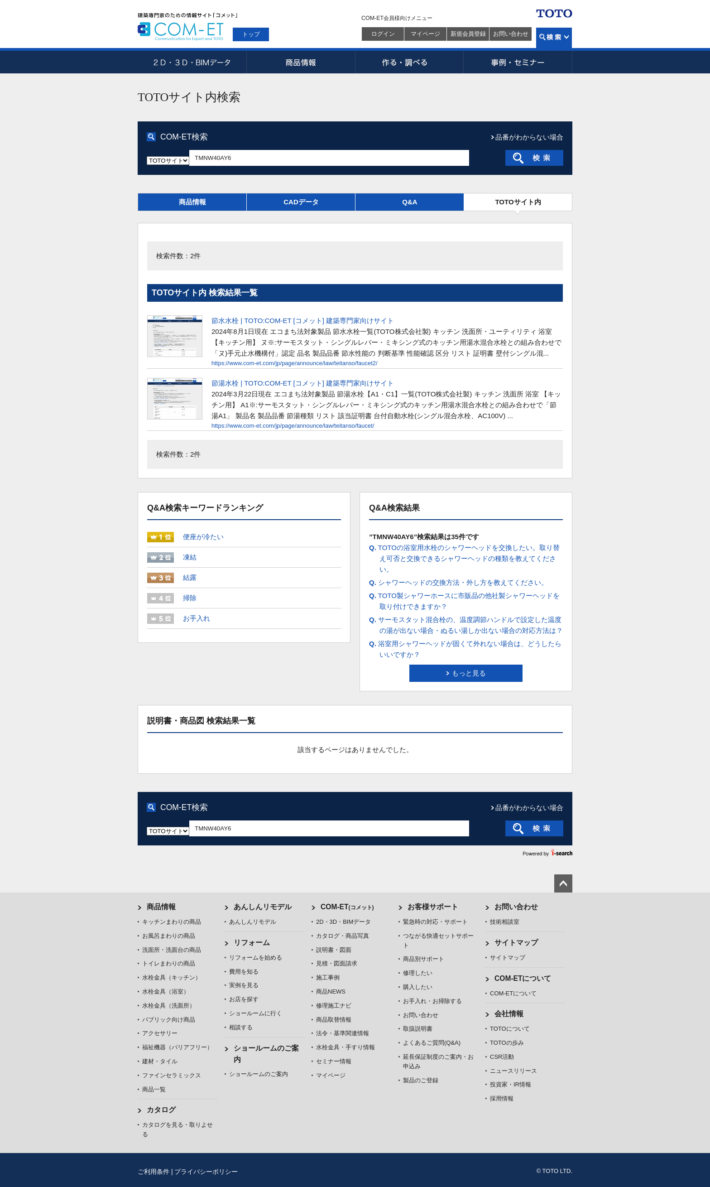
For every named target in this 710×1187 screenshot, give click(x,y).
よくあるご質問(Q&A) (432, 1042)
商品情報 (300, 62)
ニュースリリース (513, 1070)
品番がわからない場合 (529, 137)
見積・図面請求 (336, 963)
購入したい (417, 987)
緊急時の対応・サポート (435, 921)
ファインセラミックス (171, 1075)
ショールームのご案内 (258, 1074)
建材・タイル (160, 1061)
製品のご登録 (420, 1080)
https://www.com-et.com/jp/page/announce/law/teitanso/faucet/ (292, 425)
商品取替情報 (333, 1019)
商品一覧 (154, 1089)
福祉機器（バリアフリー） (177, 1047)
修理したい (417, 973)
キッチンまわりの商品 (171, 921)
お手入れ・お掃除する (432, 1001)
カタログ (161, 1110)
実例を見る (244, 985)
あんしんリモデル (263, 907)
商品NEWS (330, 991)
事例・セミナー (518, 62)
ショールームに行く (255, 1013)
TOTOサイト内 (518, 202)
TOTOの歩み (507, 1042)
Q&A (409, 202)
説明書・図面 (333, 949)
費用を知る (244, 971)
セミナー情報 (333, 1061)
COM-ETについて (523, 978)
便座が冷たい (203, 536)
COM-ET (347, 907)
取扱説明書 (417, 1028)
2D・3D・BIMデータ (192, 62)
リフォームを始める (255, 957)
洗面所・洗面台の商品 (171, 949)
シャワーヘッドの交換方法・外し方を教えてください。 (458, 582)
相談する (241, 1027)
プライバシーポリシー (206, 1171)
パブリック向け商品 (168, 1019)
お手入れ (196, 618)
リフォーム (252, 942)
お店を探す (244, 999)
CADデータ (301, 202)
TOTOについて (510, 1028)
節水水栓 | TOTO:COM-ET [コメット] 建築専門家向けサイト (302, 320)
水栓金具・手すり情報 (345, 1047)
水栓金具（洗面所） (168, 1005)
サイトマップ (516, 942)
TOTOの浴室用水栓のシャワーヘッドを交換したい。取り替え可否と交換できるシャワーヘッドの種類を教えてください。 (464, 558)
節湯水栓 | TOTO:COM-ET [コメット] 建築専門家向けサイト (302, 383)
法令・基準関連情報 (342, 1033)
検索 (554, 38)
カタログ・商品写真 (342, 935)
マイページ (425, 33)
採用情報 (501, 1098)
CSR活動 (502, 1056)
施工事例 (328, 977)
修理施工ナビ (333, 1005)
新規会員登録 (468, 33)
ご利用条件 (153, 1171)
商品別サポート (423, 958)
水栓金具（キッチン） (171, 977)
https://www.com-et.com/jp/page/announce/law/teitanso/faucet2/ (294, 363)
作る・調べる (409, 62)
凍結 (190, 557)
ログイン (383, 33)
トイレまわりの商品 (168, 963)
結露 (190, 577)
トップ (251, 34)
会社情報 (508, 1014)
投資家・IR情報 (510, 1084)
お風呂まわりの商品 (168, 935)
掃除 (190, 598)
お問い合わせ (510, 33)
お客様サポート (433, 907)
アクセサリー (160, 1033)
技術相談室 (504, 921)
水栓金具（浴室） (165, 991)
